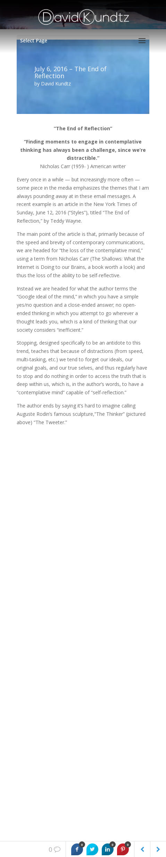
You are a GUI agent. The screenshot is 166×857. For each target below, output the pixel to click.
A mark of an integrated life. (48, 516)
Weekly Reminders (37, 635)
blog (21, 603)
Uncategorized (33, 624)
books (24, 613)
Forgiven (26, 538)
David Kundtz (56, 83)
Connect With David (39, 740)
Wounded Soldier (36, 559)
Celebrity (26, 570)
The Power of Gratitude (43, 548)
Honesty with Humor (40, 527)
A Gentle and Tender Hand (46, 506)
